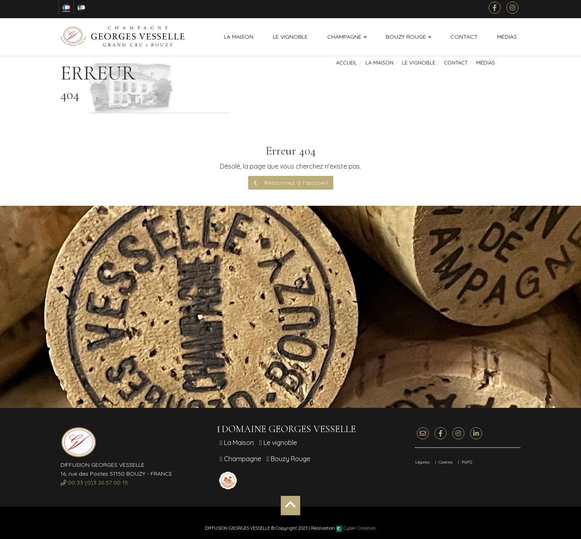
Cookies (446, 462)
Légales (422, 462)
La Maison (238, 36)
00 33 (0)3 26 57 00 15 (94, 482)
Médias (507, 36)
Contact (464, 36)
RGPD (467, 462)
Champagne (344, 36)
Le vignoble (290, 36)
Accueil (346, 62)
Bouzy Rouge (406, 36)
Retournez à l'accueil (290, 182)
